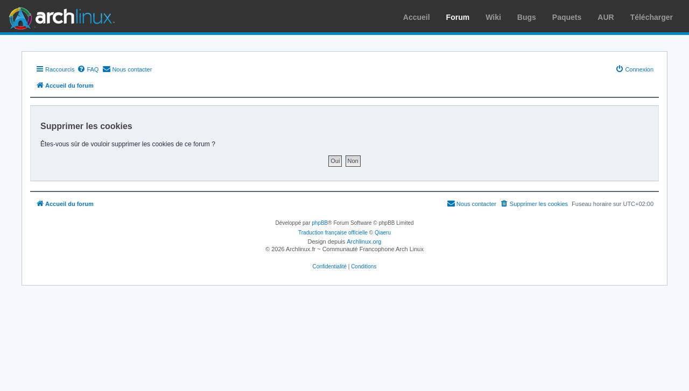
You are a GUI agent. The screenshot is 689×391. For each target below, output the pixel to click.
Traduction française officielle (333, 233)
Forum (458, 17)
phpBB (320, 223)
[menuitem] (88, 69)
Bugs (526, 17)
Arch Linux (59, 16)
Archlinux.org (364, 241)
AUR (605, 17)
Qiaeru (383, 233)
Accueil (416, 17)
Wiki (493, 17)
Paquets (566, 17)
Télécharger (651, 17)
